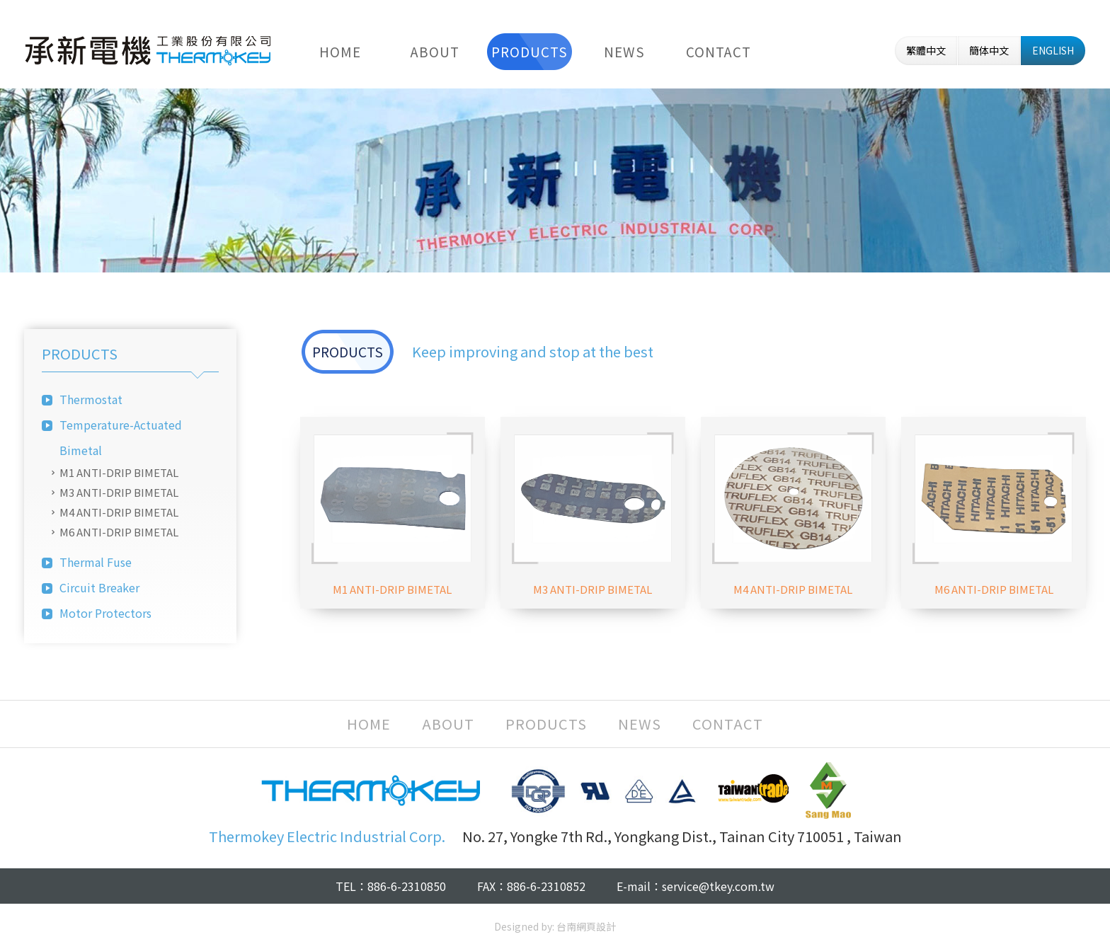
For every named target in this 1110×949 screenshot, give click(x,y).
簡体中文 (989, 50)
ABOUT (435, 51)
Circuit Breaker (99, 587)
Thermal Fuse (95, 561)
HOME (340, 51)
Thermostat (90, 399)
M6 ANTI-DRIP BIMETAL (118, 531)
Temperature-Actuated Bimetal (120, 437)
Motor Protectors (105, 612)
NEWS (624, 51)
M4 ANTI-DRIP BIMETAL (118, 512)
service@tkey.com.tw (718, 886)
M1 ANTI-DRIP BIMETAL (118, 472)
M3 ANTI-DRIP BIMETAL (118, 492)
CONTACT (718, 51)
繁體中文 (926, 50)
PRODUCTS (529, 51)
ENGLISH (1053, 50)
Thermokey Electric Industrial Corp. (148, 50)
